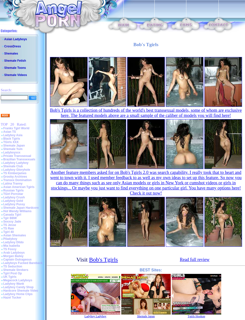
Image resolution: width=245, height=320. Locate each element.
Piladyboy (10, 239)
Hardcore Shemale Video (20, 290)
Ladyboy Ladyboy (15, 163)
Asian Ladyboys (15, 39)
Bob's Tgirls (103, 259)
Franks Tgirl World (16, 128)
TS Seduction (12, 266)
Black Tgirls (11, 138)
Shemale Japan (14, 145)
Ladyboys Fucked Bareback (23, 263)
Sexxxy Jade (12, 221)
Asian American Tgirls (18, 187)
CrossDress (12, 46)
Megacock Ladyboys (17, 280)
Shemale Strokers (15, 270)
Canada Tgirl (12, 214)
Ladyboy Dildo (13, 242)
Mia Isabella (11, 245)
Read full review (195, 259)
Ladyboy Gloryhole (16, 169)
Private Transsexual (17, 156)
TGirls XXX (11, 142)
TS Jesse (9, 225)
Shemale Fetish (15, 60)
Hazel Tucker (12, 297)
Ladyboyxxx (11, 152)
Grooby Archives (15, 176)
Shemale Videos (15, 75)
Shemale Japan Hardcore (21, 207)
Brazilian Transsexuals (19, 159)
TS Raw (8, 228)
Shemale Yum (13, 149)
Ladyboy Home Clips (18, 294)
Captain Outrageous (17, 259)
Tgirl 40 (8, 232)
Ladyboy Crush (14, 197)
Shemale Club (13, 166)
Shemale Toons (15, 68)
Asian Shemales (14, 235)
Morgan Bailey (13, 256)
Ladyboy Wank (13, 283)
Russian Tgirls (13, 190)
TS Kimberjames (14, 173)
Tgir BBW (10, 218)
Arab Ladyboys (14, 252)
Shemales (11, 53)
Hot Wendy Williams (17, 211)
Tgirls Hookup (196, 316)
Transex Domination (17, 180)
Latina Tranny (13, 183)
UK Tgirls (9, 277)
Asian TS (9, 131)
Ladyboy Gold (13, 201)
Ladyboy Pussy (14, 204)
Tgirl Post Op (12, 273)
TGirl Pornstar (13, 194)
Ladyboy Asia (13, 135)
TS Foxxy (9, 249)
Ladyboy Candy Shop (18, 287)
